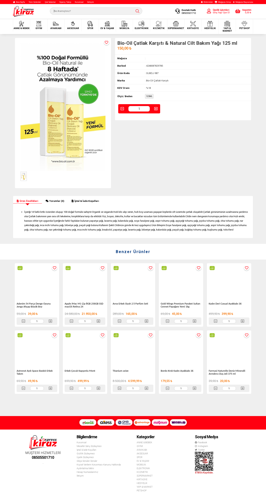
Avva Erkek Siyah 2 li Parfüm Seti (130, 303)
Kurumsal (79, 2)
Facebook (201, 442)
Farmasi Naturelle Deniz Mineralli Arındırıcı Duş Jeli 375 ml (227, 372)
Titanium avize (121, 370)
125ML (149, 96)
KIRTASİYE (193, 25)
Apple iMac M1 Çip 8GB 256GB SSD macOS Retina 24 (84, 305)
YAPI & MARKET (227, 26)
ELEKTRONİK (142, 25)
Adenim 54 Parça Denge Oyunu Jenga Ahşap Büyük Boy (34, 305)
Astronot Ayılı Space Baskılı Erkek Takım (35, 372)
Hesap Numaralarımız (87, 472)
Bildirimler (207, 2)
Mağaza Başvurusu (243, 2)
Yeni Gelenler (35, 2)
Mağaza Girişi (223, 2)
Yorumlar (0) (55, 201)
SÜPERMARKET (176, 25)
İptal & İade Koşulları (85, 201)
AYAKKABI (56, 25)
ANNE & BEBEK (21, 25)
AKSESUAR (73, 25)
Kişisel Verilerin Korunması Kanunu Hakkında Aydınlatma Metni (99, 466)
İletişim (90, 2)
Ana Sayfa (19, 2)
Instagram (201, 446)
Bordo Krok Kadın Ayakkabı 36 (177, 370)
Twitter (200, 450)
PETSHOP (244, 25)
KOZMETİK (159, 25)
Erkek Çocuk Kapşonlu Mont (80, 370)
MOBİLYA (124, 25)
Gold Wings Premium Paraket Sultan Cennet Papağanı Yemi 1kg (180, 305)
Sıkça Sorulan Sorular (87, 461)
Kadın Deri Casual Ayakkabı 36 (225, 303)
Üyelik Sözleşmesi (85, 457)
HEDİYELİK (210, 25)
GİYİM (38, 25)
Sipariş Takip (65, 2)
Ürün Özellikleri (27, 201)
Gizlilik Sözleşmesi (86, 453)
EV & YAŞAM (107, 25)
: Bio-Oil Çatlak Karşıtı (156, 80)
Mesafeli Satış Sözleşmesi (89, 446)
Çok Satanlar (50, 2)
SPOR (90, 25)
